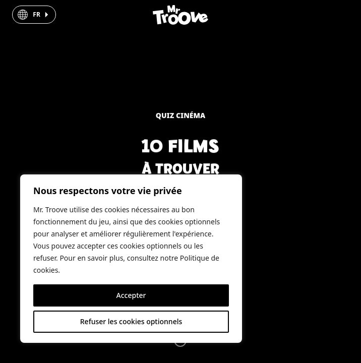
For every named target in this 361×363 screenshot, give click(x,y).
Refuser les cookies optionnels (131, 321)
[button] (33, 15)
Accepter (131, 295)
